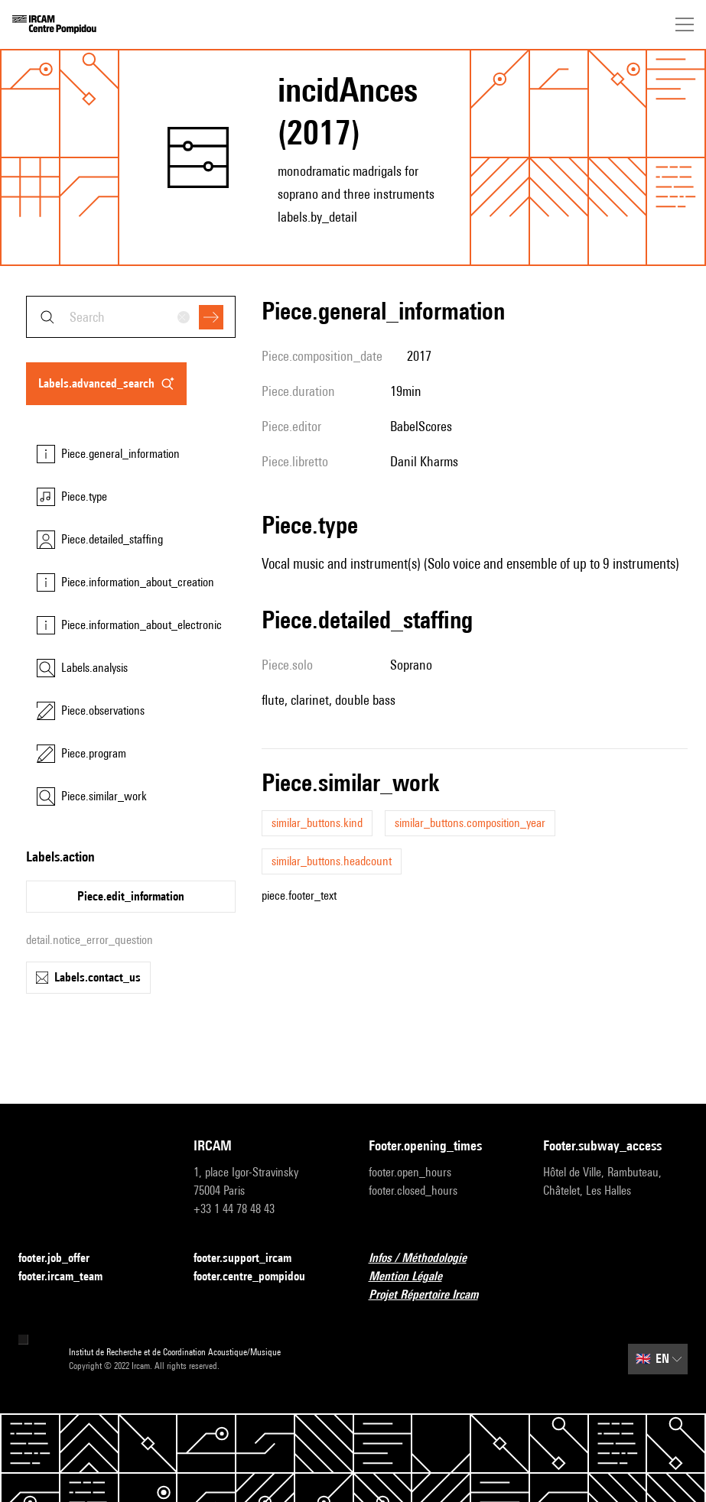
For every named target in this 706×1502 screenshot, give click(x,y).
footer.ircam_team (69, 1277)
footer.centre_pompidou (259, 1277)
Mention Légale (414, 1277)
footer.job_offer (63, 1259)
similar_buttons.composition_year (470, 823)
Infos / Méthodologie (427, 1259)
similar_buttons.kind (317, 823)
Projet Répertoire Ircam (432, 1295)
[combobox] (131, 317)
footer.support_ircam (252, 1259)
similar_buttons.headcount (332, 861)
